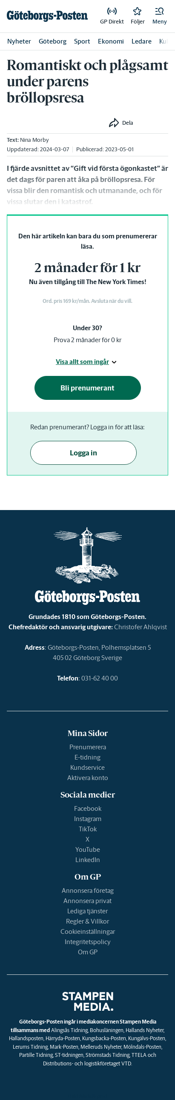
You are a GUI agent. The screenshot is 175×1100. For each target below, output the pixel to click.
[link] (47, 16)
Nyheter (19, 41)
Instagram (87, 819)
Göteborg (52, 41)
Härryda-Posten (63, 1038)
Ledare (142, 41)
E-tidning (87, 757)
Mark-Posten (64, 1047)
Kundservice (87, 767)
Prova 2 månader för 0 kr (87, 340)
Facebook (87, 808)
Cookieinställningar (87, 931)
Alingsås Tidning (69, 1030)
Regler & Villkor (87, 921)
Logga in (83, 453)
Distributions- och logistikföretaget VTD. (87, 1063)
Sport (82, 41)
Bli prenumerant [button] (87, 388)
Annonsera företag (88, 890)
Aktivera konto (87, 778)
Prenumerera (87, 747)
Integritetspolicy (88, 942)
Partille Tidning (36, 1055)
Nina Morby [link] (34, 140)
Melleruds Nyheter (100, 1047)
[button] (159, 16)
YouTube (87, 849)
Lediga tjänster (87, 911)
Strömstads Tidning (107, 1055)
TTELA (139, 1055)
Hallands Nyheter (145, 1030)
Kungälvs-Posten (146, 1038)
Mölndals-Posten (142, 1047)
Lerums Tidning (30, 1047)
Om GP (88, 952)
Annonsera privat (87, 901)
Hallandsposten (26, 1038)
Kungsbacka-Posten (104, 1038)
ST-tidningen (69, 1055)
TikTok (88, 829)
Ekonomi (111, 41)
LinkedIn (87, 860)
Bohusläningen (106, 1030)
